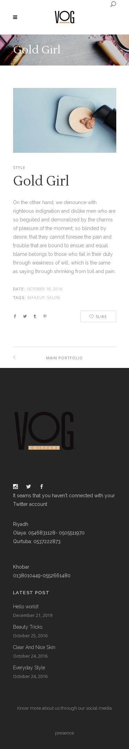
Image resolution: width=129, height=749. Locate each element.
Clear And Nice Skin (34, 647)
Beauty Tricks (27, 627)
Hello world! (26, 606)
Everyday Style (29, 667)
